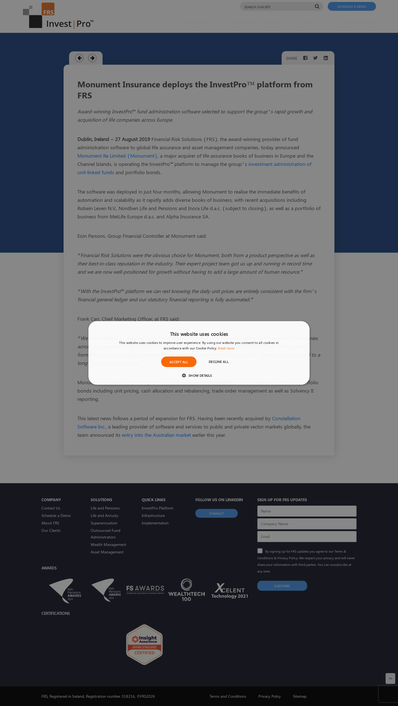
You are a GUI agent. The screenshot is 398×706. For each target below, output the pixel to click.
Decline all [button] (219, 361)
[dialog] (199, 353)
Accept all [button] (178, 362)
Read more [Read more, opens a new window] (226, 348)
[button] (199, 375)
